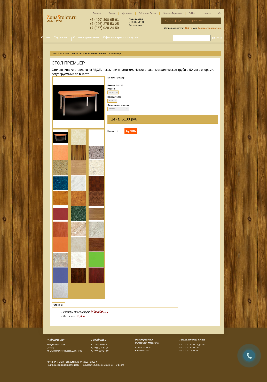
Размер (111, 89)
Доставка (127, 13)
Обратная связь (147, 13)
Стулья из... (61, 37)
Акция (112, 13)
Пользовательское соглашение (97, 365)
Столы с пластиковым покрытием (87, 53)
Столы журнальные (86, 37)
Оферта (120, 365)
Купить (131, 131)
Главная (97, 13)
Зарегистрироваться (209, 28)
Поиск (217, 37)
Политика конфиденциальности (63, 365)
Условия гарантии (172, 13)
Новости (206, 13)
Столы (45, 37)
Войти (188, 28)
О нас (192, 13)
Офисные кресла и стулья (120, 37)
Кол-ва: (110, 131)
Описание (58, 305)
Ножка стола (113, 97)
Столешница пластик (118, 105)
